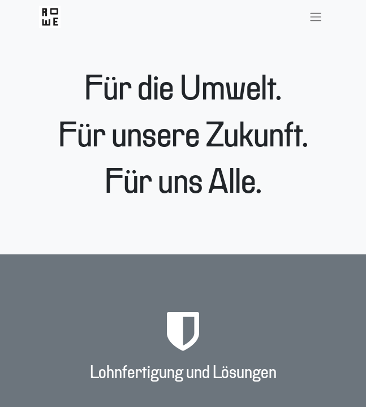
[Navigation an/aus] (316, 17)
